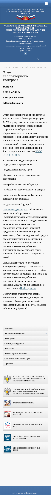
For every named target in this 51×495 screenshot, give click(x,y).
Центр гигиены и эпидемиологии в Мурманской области (25, 18)
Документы (8, 328)
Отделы (15, 67)
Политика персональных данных (15, 354)
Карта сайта (8, 364)
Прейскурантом (28, 288)
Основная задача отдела (15, 209)
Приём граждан (9, 338)
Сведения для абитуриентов (14, 343)
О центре (6, 67)
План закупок (9, 348)
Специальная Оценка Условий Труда (17, 359)
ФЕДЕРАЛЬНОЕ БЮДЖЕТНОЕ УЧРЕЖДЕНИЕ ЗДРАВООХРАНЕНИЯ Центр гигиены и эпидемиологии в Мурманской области (25, 29)
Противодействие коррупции (26, 333)
